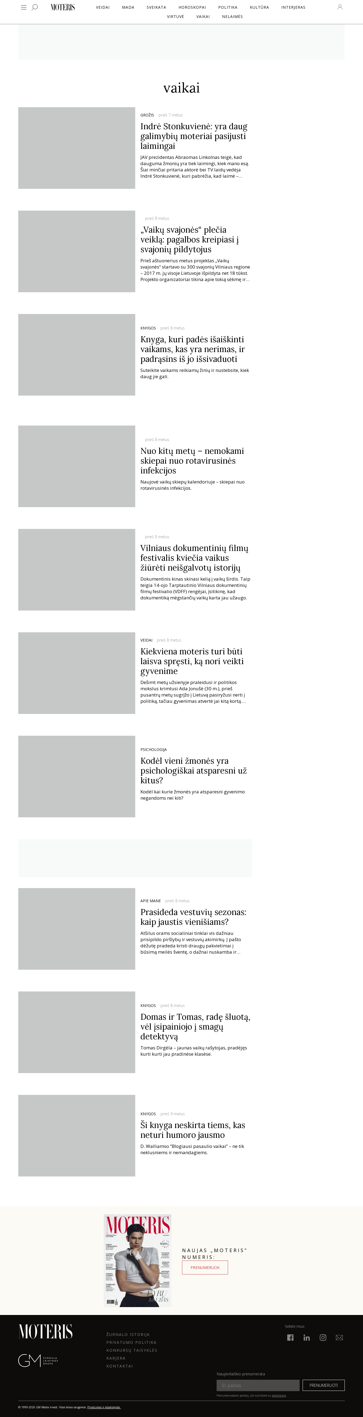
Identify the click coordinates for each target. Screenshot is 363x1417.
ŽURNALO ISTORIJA (128, 1334)
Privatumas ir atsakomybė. (104, 1407)
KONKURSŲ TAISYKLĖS (132, 1350)
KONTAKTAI (119, 1366)
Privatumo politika (131, 1342)
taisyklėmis (279, 1395)
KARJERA (116, 1358)
